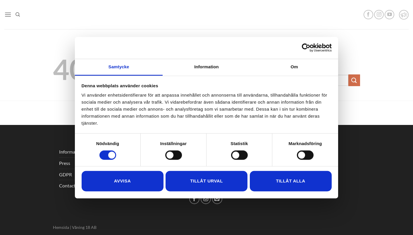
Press (64, 163)
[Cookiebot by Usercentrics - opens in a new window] (306, 47)
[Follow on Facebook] (368, 15)
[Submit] (354, 80)
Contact (67, 185)
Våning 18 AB (84, 227)
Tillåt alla (290, 181)
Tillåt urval (206, 181)
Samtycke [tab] (119, 66)
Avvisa (122, 181)
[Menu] (7, 14)
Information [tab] (206, 66)
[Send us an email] (217, 199)
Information (71, 151)
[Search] (18, 14)
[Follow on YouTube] (389, 15)
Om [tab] (294, 66)
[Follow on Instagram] (379, 15)
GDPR (65, 174)
